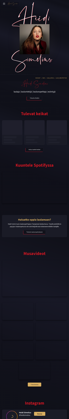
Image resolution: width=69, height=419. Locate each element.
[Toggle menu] (4, 4)
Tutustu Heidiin (34, 98)
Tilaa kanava (34, 385)
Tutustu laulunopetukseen (34, 232)
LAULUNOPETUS (61, 78)
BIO (44, 78)
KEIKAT (38, 78)
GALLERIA (50, 78)
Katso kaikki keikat (34, 150)
